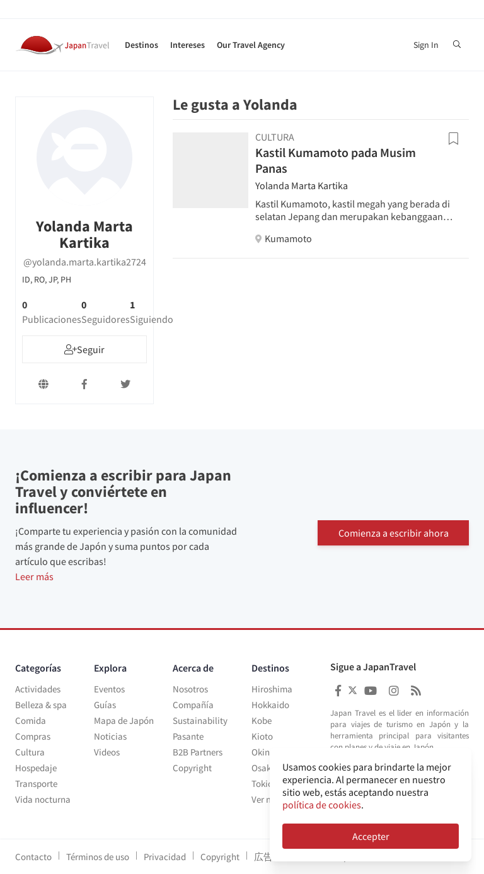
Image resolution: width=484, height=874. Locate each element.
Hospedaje (36, 768)
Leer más (34, 576)
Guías (105, 705)
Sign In (426, 44)
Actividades (37, 689)
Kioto (262, 736)
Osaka (263, 768)
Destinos (141, 44)
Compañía (193, 705)
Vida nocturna (43, 799)
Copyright (192, 768)
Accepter (370, 836)
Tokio (262, 784)
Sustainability (200, 720)
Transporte (36, 784)
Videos (107, 752)
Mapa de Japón (124, 720)
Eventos (109, 689)
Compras (32, 736)
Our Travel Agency (251, 44)
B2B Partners (197, 752)
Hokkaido (270, 705)
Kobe (261, 720)
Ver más (266, 799)
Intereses (187, 44)
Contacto (33, 857)
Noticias (110, 736)
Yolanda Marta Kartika (301, 185)
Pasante (188, 736)
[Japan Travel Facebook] (338, 691)
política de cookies (321, 804)
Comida (30, 720)
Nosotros (190, 689)
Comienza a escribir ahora (393, 528)
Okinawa (269, 752)
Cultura (30, 752)
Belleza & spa (41, 705)
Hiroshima (271, 689)
